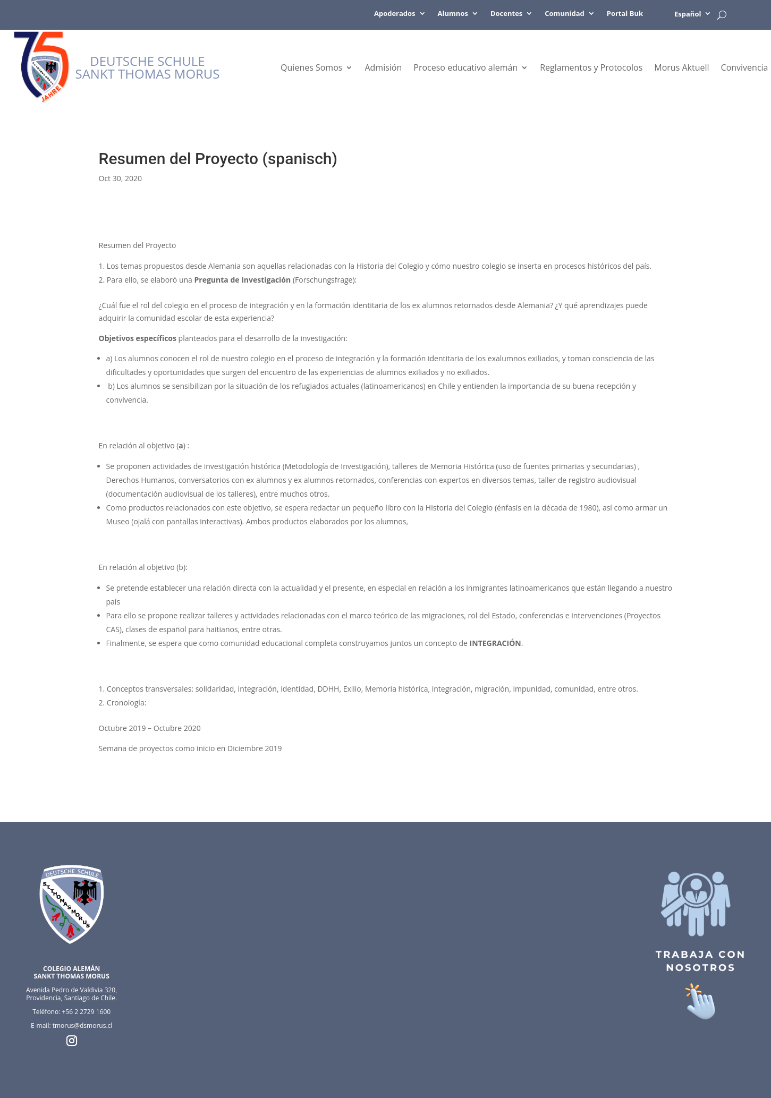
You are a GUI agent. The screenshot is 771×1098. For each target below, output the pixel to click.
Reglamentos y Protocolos (591, 68)
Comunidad (564, 14)
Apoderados (395, 14)
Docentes (506, 14)
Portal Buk (625, 14)
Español (687, 14)
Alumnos (453, 14)
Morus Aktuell (681, 68)
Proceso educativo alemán (465, 68)
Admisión (383, 68)
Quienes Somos (311, 68)
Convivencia (744, 68)
